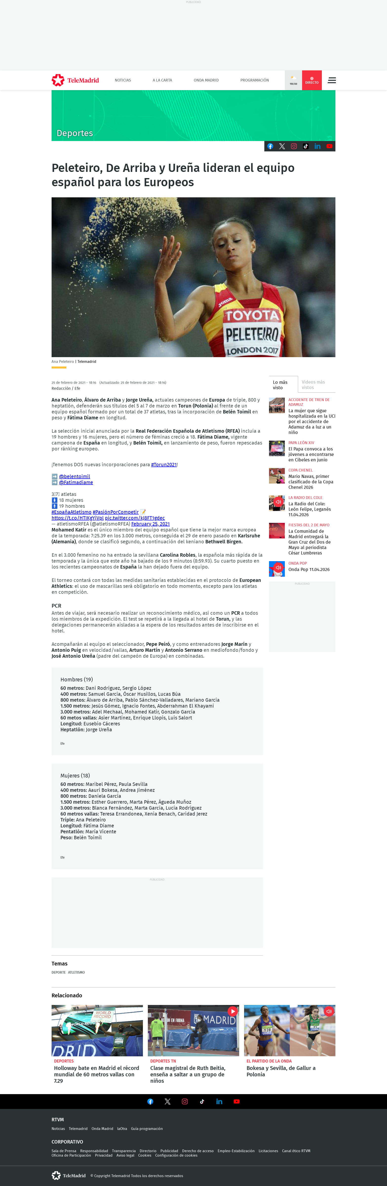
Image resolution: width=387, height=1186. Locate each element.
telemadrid (69, 1175)
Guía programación (147, 1129)
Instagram (294, 146)
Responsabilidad (94, 1151)
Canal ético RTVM (296, 1151)
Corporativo (67, 1142)
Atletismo (76, 972)
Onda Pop (298, 563)
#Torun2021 (164, 464)
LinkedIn (318, 146)
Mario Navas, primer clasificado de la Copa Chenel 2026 (277, 476)
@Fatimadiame (76, 482)
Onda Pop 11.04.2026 (277, 569)
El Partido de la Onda (269, 1061)
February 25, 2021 (150, 524)
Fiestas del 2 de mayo (309, 525)
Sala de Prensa (64, 1151)
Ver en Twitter (168, 1102)
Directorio (148, 1151)
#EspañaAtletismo (72, 512)
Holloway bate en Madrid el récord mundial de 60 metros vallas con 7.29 (97, 1030)
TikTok (306, 146)
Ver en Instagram (185, 1101)
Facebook (270, 146)
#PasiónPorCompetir (116, 512)
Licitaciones (268, 1151)
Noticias (123, 80)
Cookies (144, 1155)
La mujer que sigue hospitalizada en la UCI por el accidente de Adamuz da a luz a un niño (277, 405)
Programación (254, 80)
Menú (332, 80)
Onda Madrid (206, 80)
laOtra (122, 1129)
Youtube (329, 146)
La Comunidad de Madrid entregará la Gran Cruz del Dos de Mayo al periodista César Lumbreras (277, 530)
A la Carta (162, 80)
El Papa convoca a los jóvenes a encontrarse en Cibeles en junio (277, 448)
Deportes (64, 1061)
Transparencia (124, 1151)
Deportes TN (163, 1061)
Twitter (282, 146)
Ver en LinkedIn (219, 1101)
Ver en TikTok (202, 1102)
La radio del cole (306, 498)
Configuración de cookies (176, 1155)
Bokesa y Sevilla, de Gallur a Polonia (289, 1030)
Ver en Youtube (237, 1101)
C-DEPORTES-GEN (193, 115)
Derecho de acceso (198, 1151)
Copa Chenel (301, 470)
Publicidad (169, 1151)
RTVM (58, 1119)
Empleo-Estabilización (236, 1151)
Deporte (59, 972)
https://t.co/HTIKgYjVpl (78, 518)
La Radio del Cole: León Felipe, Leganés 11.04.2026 (277, 503)
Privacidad (104, 1155)
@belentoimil (74, 476)
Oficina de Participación (71, 1155)
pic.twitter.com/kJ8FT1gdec (135, 518)
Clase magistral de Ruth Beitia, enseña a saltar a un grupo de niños (193, 1030)
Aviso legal (125, 1155)
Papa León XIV (301, 443)
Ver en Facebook (150, 1102)
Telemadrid (78, 1129)
